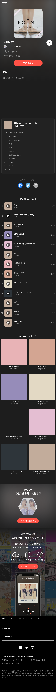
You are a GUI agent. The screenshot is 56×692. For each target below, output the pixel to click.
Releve (11, 162)
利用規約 (5, 660)
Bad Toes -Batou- (15, 155)
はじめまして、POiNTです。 (25, 123)
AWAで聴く (28, 63)
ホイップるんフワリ (42, 401)
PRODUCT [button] (7, 628)
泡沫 (10, 148)
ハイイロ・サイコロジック (14, 471)
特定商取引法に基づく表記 (10, 664)
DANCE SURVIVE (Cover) (14, 436)
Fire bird (12, 166)
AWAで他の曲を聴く (28, 521)
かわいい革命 (41, 367)
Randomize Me (14, 140)
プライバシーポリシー (19, 660)
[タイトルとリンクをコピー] (35, 185)
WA (10, 169)
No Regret (13, 159)
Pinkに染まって (14, 367)
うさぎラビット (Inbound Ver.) (41, 436)
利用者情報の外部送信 (38, 660)
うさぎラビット (14, 401)
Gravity (40, 618)
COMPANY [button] (8, 636)
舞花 (10, 144)
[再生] (49, 43)
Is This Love (13, 137)
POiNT (19, 46)
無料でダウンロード (28, 566)
